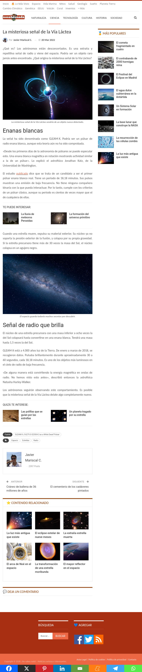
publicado (22, 169)
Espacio (36, 3)
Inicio (6, 3)
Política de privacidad (116, 655)
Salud (71, 3)
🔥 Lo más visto (20, 3)
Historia (101, 13)
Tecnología (70, 13)
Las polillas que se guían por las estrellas (32, 410)
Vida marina (50, 3)
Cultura (87, 13)
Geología (82, 3)
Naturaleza (38, 13)
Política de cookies (97, 655)
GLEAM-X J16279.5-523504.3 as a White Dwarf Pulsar (37, 430)
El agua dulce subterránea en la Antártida (126, 89)
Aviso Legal (82, 655)
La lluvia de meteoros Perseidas (27, 213)
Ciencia (54, 13)
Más (103, 3)
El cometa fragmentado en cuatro (125, 41)
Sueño (93, 3)
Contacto (132, 655)
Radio (35, 436)
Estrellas (25, 436)
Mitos (62, 3)
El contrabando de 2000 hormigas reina (126, 57)
